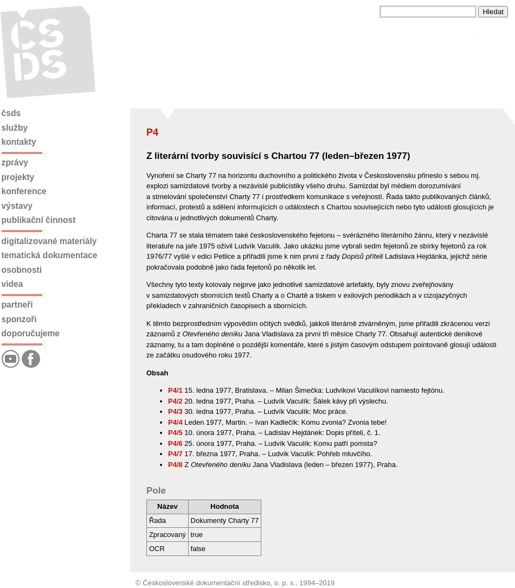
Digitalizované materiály (49, 241)
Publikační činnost (39, 220)
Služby (15, 127)
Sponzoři (19, 319)
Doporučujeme (31, 333)
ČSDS (11, 113)
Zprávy (15, 162)
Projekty (18, 177)
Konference (24, 191)
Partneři (17, 304)
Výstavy (17, 205)
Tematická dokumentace (50, 255)
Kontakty (19, 141)
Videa (12, 284)
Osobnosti (22, 269)
